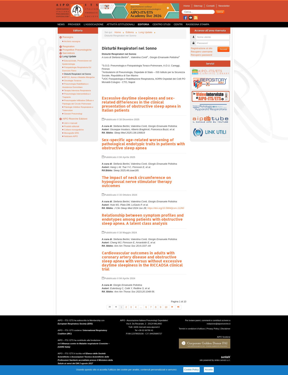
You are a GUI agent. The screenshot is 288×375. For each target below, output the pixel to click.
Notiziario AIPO (71, 136)
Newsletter (224, 5)
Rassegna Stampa (197, 24)
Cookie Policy (191, 369)
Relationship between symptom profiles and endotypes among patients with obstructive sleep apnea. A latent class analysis (142, 219)
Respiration (68, 46)
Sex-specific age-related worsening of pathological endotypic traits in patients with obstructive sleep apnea (143, 143)
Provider (74, 24)
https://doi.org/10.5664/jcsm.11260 (165, 208)
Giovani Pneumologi (73, 114)
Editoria (143, 24)
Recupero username (202, 51)
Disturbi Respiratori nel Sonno (77, 74)
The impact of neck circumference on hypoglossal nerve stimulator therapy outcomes (137, 181)
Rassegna (67, 37)
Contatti (210, 5)
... (141, 307)
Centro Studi (161, 24)
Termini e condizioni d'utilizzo (192, 329)
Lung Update (69, 56)
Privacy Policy (213, 329)
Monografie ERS (71, 133)
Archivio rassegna (72, 41)
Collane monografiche (74, 130)
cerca (220, 11)
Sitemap (198, 5)
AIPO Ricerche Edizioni (74, 118)
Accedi (223, 49)
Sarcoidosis (68, 53)
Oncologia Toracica (72, 80)
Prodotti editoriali (71, 126)
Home (186, 5)
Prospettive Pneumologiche (76, 49)
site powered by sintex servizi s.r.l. (215, 360)
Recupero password (201, 55)
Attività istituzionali (120, 24)
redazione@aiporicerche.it (218, 324)
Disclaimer (225, 329)
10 (166, 307)
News (61, 24)
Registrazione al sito (201, 48)
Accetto (209, 369)
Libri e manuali (70, 123)
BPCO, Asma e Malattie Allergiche (79, 77)
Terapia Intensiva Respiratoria (77, 90)
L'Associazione (93, 24)
